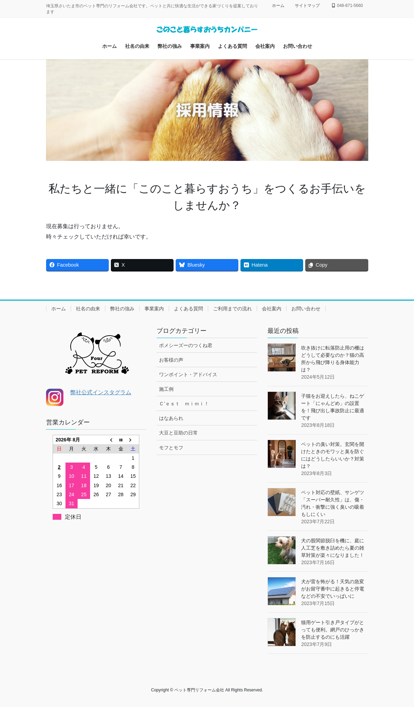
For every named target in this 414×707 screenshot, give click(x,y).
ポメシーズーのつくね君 (185, 345)
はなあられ (171, 418)
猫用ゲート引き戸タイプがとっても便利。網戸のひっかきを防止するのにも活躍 (332, 630)
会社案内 (271, 308)
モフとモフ (171, 447)
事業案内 (154, 308)
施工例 (166, 389)
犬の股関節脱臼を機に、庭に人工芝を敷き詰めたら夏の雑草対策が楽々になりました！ (332, 548)
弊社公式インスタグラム (100, 392)
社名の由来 (88, 308)
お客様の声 (171, 360)
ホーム (278, 5)
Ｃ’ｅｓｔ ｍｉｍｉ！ (184, 403)
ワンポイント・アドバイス (188, 374)
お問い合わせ (305, 308)
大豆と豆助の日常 (178, 433)
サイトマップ (307, 5)
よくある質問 (188, 308)
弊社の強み (122, 308)
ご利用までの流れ (232, 308)
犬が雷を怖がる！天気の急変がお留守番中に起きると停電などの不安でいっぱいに (332, 589)
